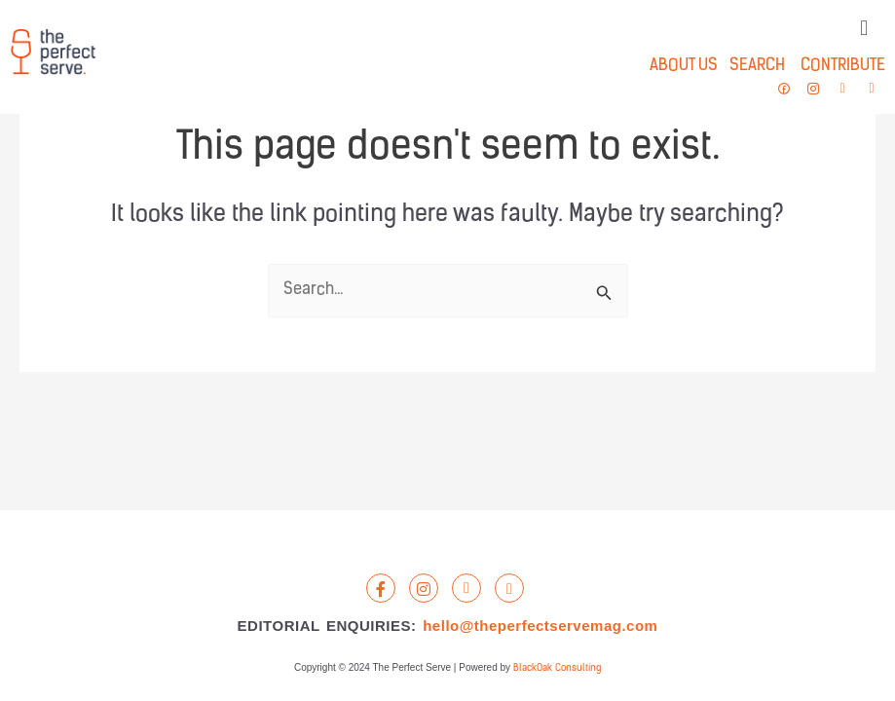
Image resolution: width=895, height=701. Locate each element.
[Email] (509, 588)
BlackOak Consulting (557, 668)
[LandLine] (466, 588)
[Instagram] (423, 588)
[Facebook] (380, 588)
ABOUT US (684, 65)
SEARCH (751, 65)
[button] (864, 29)
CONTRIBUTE (843, 65)
